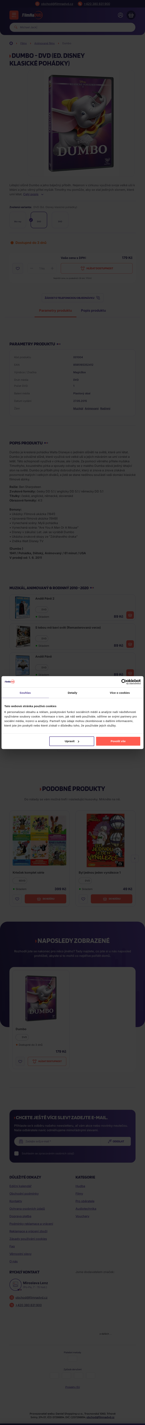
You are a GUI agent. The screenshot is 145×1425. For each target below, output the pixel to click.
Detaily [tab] (72, 692)
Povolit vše (118, 741)
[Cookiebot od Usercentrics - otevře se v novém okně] (124, 682)
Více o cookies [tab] (120, 692)
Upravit (72, 741)
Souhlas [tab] (25, 692)
